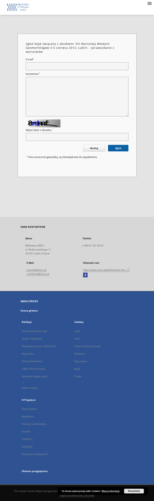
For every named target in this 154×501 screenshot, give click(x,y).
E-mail (30, 59)
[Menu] (149, 3)
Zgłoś (118, 148)
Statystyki (27, 446)
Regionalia (27, 353)
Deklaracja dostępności (35, 454)
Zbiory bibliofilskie (32, 361)
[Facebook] (85, 275)
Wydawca (79, 353)
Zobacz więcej (30, 387)
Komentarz (33, 74)
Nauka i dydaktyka (32, 338)
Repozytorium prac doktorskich (39, 346)
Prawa (77, 376)
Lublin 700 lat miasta (33, 368)
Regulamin (28, 416)
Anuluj (94, 148)
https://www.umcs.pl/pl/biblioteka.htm (106, 270)
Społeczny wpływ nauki (34, 376)
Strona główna (29, 310)
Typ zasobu (80, 361)
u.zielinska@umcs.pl (38, 274)
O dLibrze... (28, 439)
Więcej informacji (111, 491)
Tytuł (77, 331)
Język (77, 368)
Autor (77, 338)
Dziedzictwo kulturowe (34, 331)
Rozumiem (134, 491)
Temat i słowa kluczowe (87, 346)
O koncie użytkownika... (35, 424)
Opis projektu (29, 409)
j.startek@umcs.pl (37, 270)
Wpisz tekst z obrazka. (39, 130)
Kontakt (26, 431)
